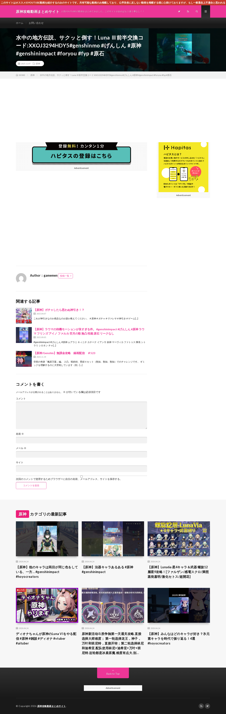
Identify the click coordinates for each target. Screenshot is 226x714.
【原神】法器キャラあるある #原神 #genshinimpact (107, 569)
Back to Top (113, 673)
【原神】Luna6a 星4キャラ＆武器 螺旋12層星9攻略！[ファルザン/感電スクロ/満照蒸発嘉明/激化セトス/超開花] (178, 572)
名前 (20, 434)
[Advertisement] (113, 105)
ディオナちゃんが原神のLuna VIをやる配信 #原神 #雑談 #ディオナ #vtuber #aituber (46, 638)
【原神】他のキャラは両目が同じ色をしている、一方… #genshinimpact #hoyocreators (47, 572)
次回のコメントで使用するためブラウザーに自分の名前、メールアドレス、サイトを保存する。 (69, 479)
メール (21, 448)
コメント (21, 398)
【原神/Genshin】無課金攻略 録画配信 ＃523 (64, 353)
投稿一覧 (64, 275)
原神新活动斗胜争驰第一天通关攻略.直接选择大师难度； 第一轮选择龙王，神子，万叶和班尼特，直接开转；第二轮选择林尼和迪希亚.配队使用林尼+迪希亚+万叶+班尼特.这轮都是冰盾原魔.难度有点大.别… (113, 643)
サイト (19, 462)
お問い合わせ (36, 22)
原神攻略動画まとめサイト (51, 706)
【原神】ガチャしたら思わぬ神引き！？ (59, 309)
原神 (38, 63)
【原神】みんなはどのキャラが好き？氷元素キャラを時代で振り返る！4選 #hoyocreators (179, 638)
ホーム (19, 22)
